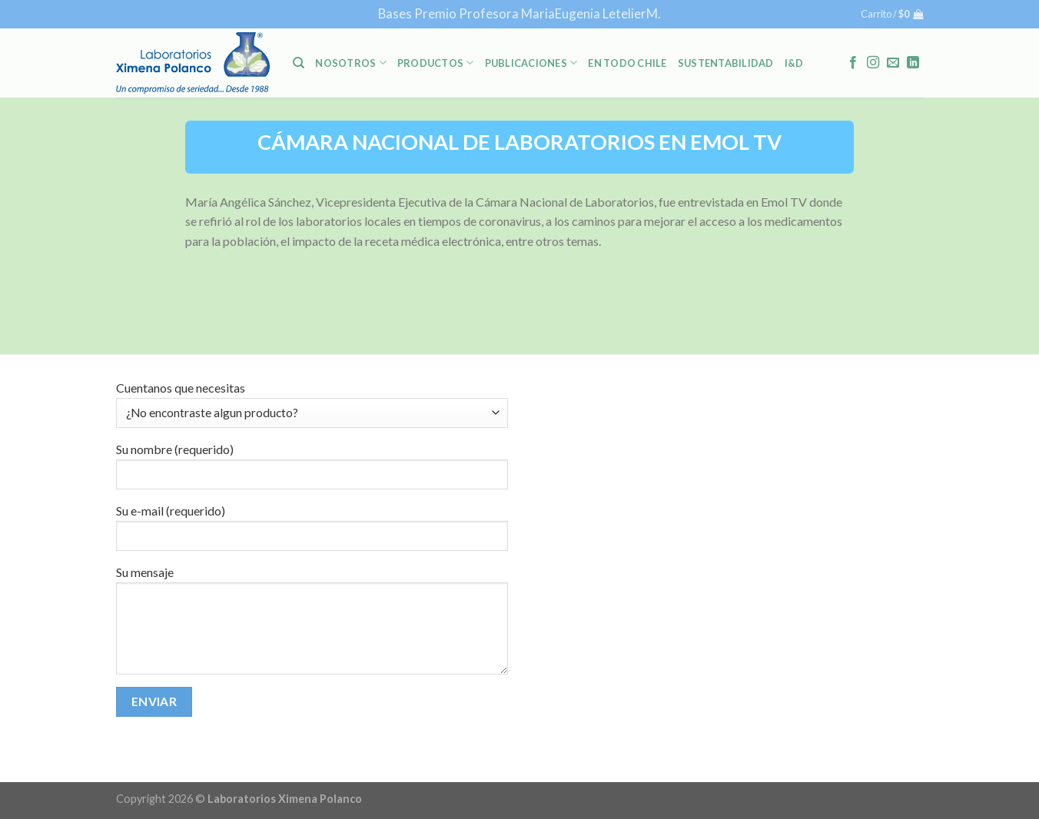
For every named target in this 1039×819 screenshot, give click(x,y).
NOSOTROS (351, 62)
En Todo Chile (627, 63)
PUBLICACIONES (531, 62)
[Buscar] (298, 63)
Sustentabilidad (726, 63)
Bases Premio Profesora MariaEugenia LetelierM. (519, 13)
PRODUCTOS (435, 62)
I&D (794, 63)
